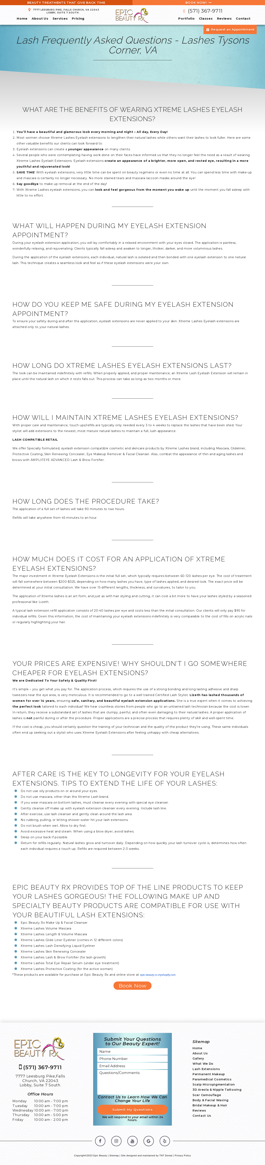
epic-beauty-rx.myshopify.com (158, 974)
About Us (40, 18)
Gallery (198, 1058)
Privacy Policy (183, 1155)
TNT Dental (165, 1155)
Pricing (78, 18)
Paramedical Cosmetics (212, 1079)
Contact (243, 18)
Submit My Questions (132, 1110)
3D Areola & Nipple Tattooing (217, 1090)
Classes (206, 18)
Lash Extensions (206, 1069)
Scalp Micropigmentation (214, 1084)
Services (60, 18)
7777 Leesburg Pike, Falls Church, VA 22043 (63, 11)
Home (22, 18)
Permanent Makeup (209, 1074)
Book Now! (199, 3)
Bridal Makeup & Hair (210, 1105)
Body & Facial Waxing (211, 1100)
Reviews (224, 18)
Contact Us (202, 1116)
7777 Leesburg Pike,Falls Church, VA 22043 (40, 1081)
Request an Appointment (230, 29)
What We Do (203, 1064)
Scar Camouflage (207, 1095)
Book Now (133, 986)
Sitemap (114, 1155)
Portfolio (186, 18)
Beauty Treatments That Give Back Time (66, 3)
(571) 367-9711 (202, 10)
